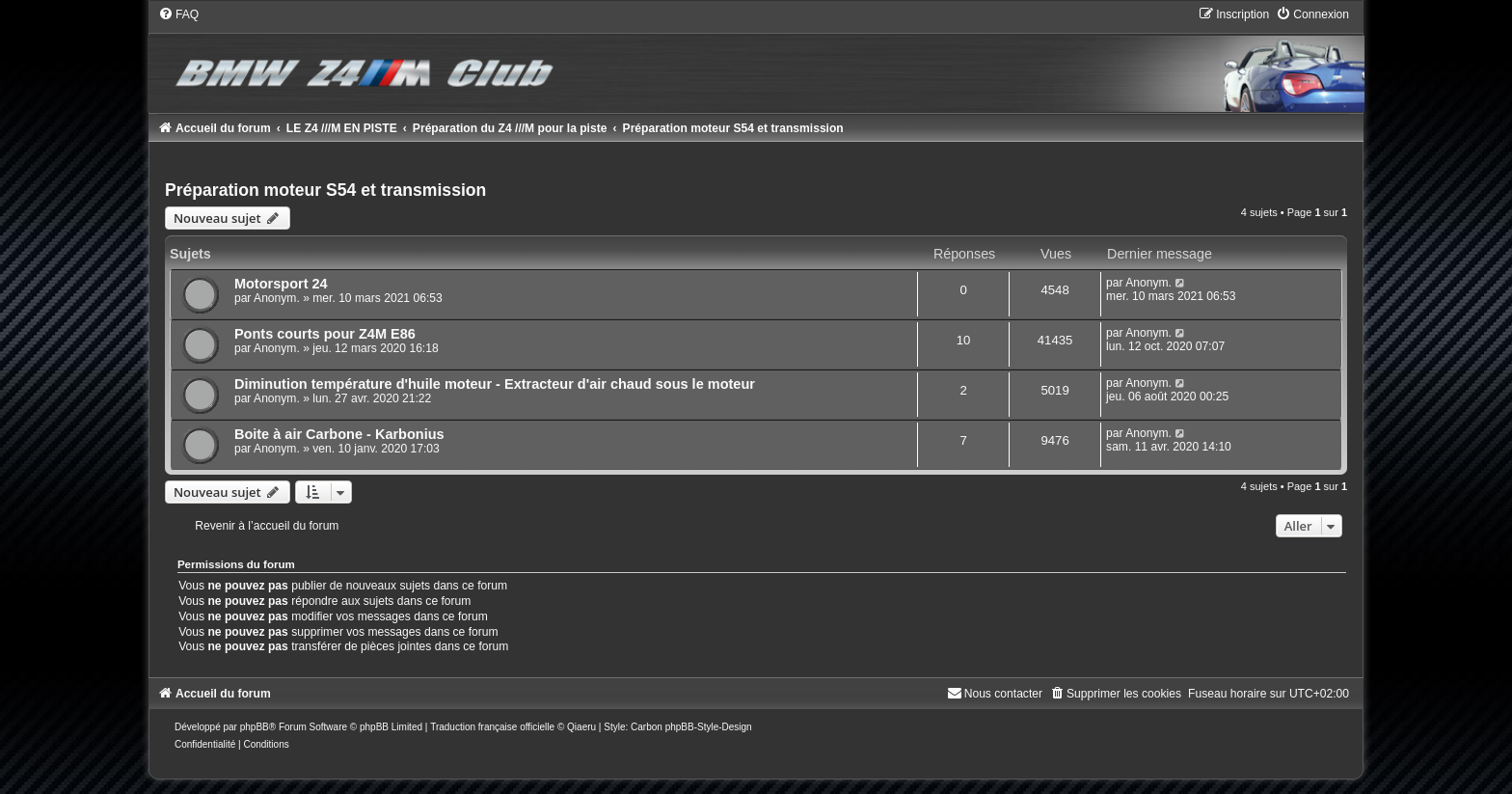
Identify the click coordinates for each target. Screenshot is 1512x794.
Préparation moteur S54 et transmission (325, 190)
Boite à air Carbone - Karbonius (339, 434)
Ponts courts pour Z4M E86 (325, 334)
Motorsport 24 (281, 283)
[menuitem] (178, 14)
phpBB (254, 727)
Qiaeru (581, 727)
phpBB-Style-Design (708, 727)
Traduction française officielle (492, 727)
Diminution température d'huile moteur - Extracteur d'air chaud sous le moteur (494, 384)
